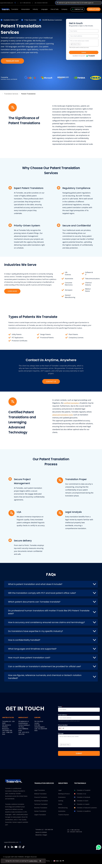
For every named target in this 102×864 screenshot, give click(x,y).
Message (79, 741)
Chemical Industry (88, 284)
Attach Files (75, 44)
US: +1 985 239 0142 (25, 3)
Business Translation (40, 808)
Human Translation (40, 811)
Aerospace (68, 290)
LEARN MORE (12, 291)
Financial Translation (40, 797)
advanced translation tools (62, 415)
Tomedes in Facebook (82, 797)
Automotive (69, 279)
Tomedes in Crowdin (81, 804)
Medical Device (88, 290)
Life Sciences (68, 273)
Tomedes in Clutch (81, 800)
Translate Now (93, 9)
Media (60, 804)
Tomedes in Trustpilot (82, 790)
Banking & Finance (64, 794)
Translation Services (44, 783)
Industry (35, 9)
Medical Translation (40, 794)
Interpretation (25, 9)
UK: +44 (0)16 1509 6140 (41, 3)
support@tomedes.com (11, 842)
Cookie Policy (33, 861)
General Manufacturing (70, 296)
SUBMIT (79, 753)
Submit (83, 52)
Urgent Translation (40, 815)
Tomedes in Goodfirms (82, 811)
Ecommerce (61, 797)
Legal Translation (39, 790)
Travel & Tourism (63, 815)
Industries (63, 783)
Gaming (60, 801)
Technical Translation (41, 804)
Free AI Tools (54, 9)
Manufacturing (63, 808)
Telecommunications (92, 279)
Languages (44, 9)
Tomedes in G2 (80, 793)
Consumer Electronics (69, 284)
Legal (60, 790)
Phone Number (79, 727)
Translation (14, 9)
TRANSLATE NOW (12, 61)
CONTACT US (51, 381)
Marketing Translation (41, 801)
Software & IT (89, 273)
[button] (60, 728)
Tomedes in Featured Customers (85, 807)
